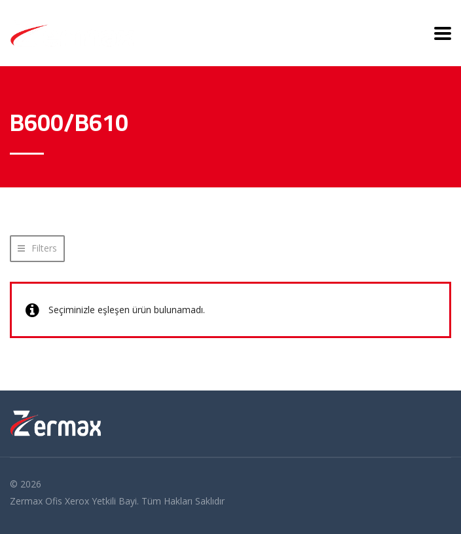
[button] (37, 248)
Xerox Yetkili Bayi (101, 501)
